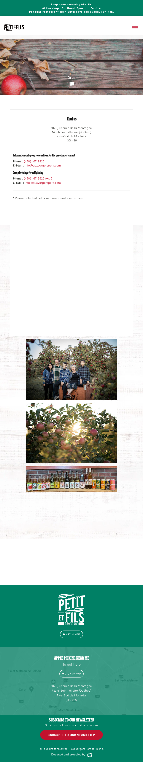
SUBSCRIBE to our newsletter (71, 735)
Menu (135, 27)
